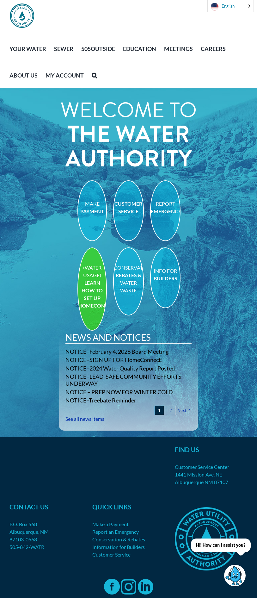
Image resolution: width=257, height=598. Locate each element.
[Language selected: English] (230, 6)
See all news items (84, 419)
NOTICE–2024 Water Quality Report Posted (120, 368)
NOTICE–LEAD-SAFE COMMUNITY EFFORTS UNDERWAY (123, 380)
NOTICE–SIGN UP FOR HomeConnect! (114, 359)
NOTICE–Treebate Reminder (100, 400)
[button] (94, 74)
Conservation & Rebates (118, 539)
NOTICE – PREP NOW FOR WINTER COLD (119, 392)
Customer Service (111, 554)
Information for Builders (118, 547)
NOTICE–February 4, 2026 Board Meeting (116, 351)
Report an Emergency (115, 532)
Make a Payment (110, 524)
